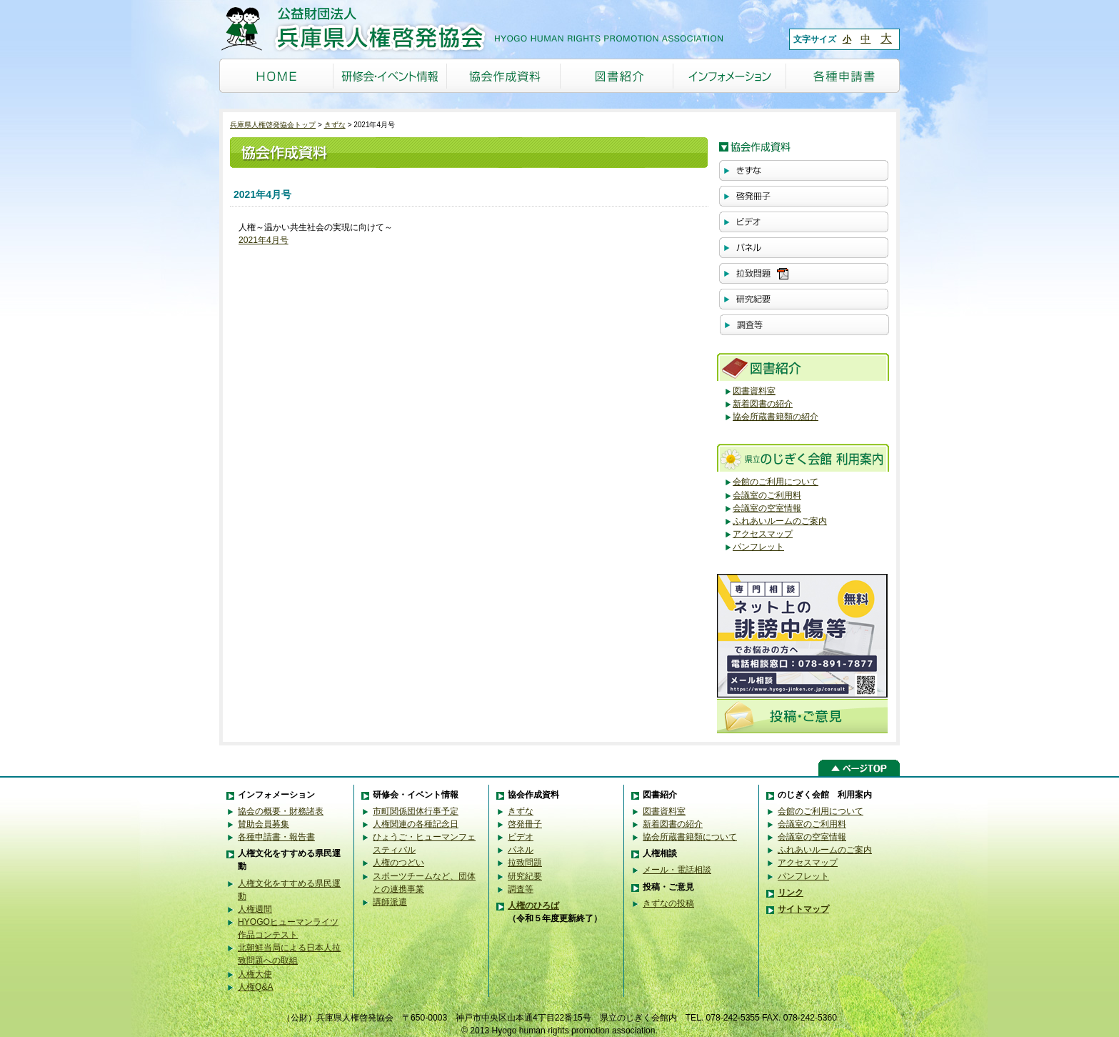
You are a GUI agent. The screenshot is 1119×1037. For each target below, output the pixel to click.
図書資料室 (754, 391)
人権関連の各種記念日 (415, 824)
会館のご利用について (775, 482)
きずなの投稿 (668, 903)
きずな (335, 125)
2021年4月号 (263, 240)
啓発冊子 (525, 824)
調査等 (520, 889)
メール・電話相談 (677, 870)
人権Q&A (256, 987)
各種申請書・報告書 (276, 837)
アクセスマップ (763, 534)
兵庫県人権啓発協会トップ (273, 125)
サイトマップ (803, 909)
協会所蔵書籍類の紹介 (775, 417)
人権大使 (255, 974)
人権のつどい (398, 863)
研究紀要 (525, 876)
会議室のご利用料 (767, 495)
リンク (790, 893)
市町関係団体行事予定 (415, 811)
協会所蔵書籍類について (690, 837)
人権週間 (255, 909)
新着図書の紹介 (763, 404)
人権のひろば (533, 905)
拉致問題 (525, 863)
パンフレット (758, 547)
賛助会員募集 (263, 824)
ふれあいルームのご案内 (780, 521)
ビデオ (520, 837)
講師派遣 (390, 902)
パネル (520, 850)
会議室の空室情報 (767, 508)
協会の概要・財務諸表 (280, 811)
